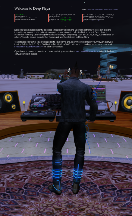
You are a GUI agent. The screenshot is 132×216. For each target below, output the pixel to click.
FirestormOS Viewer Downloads (95, 21)
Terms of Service (107, 9)
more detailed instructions (86, 51)
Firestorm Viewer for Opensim (28, 47)
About (92, 9)
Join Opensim (98, 9)
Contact (115, 9)
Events (88, 9)
